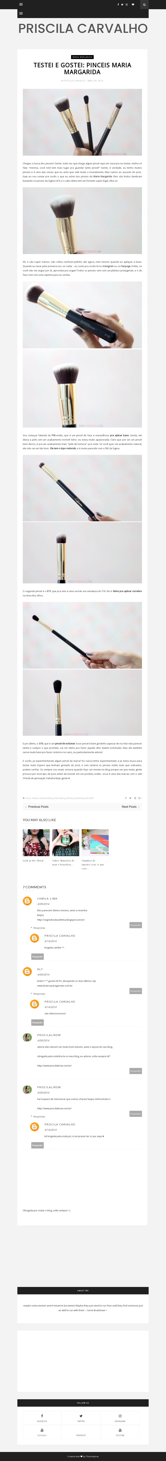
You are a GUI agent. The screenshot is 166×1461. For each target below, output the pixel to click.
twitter (81, 1418)
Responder (136, 925)
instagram (108, 266)
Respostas (39, 927)
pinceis (70, 798)
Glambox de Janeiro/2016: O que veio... (93, 864)
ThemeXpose (92, 1456)
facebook (42, 1418)
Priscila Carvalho (83, 28)
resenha (79, 798)
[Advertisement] (82, 1261)
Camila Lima (47, 898)
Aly (40, 969)
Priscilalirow (49, 1035)
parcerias (59, 798)
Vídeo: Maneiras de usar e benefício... (63, 862)
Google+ (41, 1432)
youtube (120, 1432)
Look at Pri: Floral (33, 860)
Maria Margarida (102, 176)
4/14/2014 (50, 941)
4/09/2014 (43, 904)
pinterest (81, 1432)
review (90, 798)
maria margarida (82, 57)
